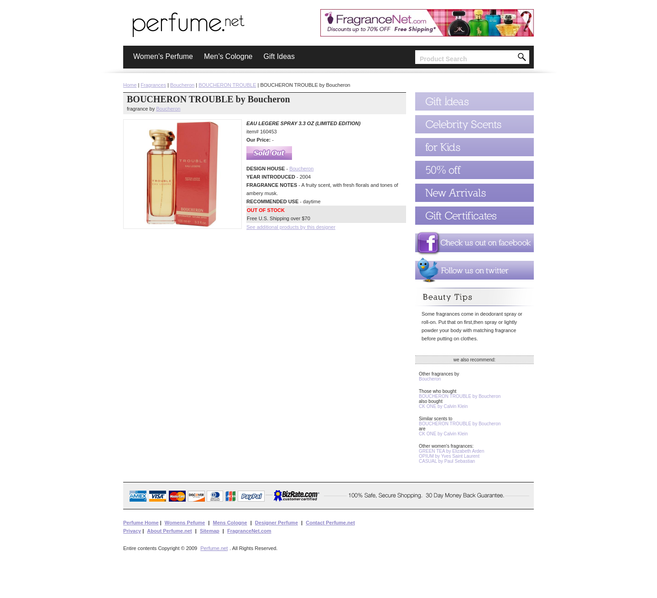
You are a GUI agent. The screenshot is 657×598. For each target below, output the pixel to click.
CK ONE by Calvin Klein (443, 406)
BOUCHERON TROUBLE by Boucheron (460, 396)
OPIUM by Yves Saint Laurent (449, 456)
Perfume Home (141, 522)
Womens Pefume (185, 522)
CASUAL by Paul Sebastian (447, 461)
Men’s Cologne (228, 56)
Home (129, 85)
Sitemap (209, 531)
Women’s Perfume (163, 56)
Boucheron (182, 85)
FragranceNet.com (249, 531)
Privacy (132, 531)
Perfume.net (214, 548)
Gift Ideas (278, 56)
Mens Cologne (230, 522)
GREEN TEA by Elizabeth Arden (451, 451)
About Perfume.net (169, 531)
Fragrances (153, 85)
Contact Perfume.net (330, 522)
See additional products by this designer (290, 227)
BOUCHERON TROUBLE (227, 85)
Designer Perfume (276, 522)
